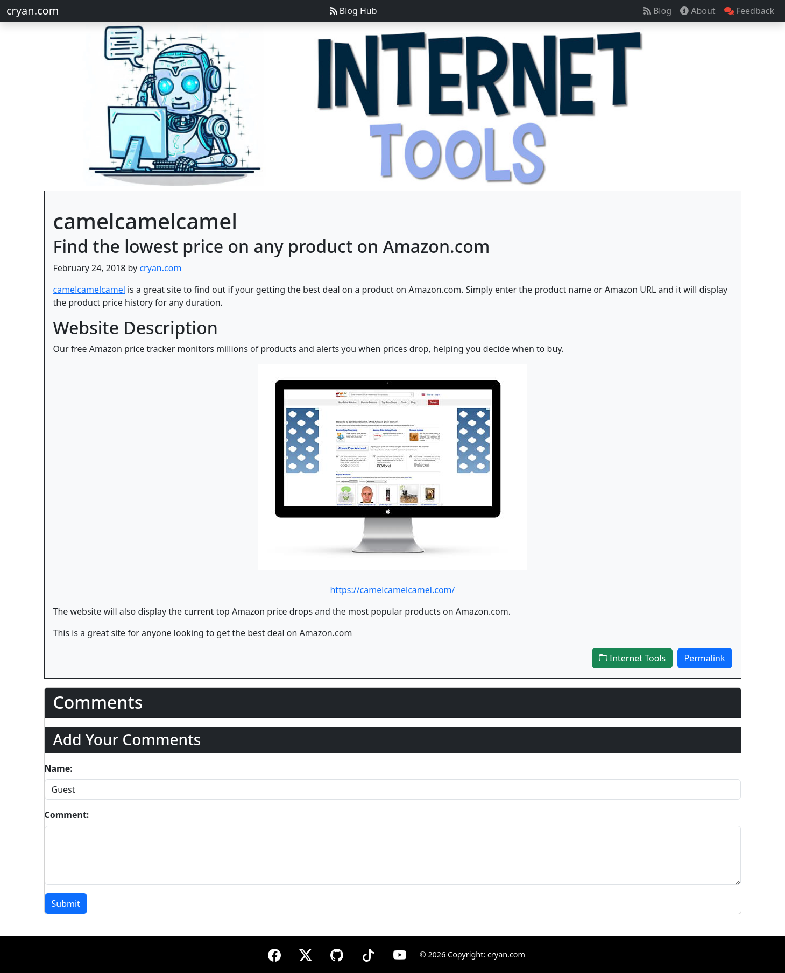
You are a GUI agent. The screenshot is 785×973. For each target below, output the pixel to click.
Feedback (749, 11)
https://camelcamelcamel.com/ (392, 590)
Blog (657, 11)
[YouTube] (399, 953)
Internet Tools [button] (632, 658)
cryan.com (32, 10)
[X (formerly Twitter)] (305, 953)
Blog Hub (353, 11)
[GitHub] (336, 953)
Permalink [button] (704, 658)
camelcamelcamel (89, 289)
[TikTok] (368, 953)
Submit (66, 903)
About (698, 11)
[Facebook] (274, 953)
